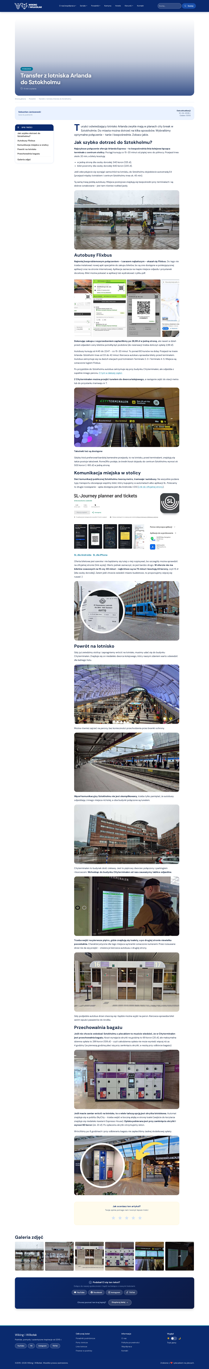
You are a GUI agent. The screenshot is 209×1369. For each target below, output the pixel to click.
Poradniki (95, 6)
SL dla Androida (82, 554)
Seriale (83, 6)
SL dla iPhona (100, 554)
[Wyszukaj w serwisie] (169, 5)
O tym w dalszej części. (110, 373)
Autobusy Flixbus (26, 140)
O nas (124, 1338)
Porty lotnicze (82, 1342)
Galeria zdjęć (24, 159)
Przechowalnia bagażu (28, 153)
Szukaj (188, 6)
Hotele (118, 6)
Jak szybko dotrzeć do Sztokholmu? (28, 135)
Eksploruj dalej (120, 1302)
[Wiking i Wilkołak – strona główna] (28, 6)
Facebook (96, 1292)
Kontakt (140, 6)
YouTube (79, 1292)
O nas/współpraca (67, 6)
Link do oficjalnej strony (150, 486)
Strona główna (20, 99)
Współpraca (126, 1346)
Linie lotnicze (81, 1346)
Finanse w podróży (84, 1351)
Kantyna (107, 6)
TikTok (130, 1292)
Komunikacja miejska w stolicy (33, 145)
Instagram (114, 1292)
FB (31, 1346)
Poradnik (26, 69)
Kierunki (128, 6)
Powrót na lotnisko (26, 149)
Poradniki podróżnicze (85, 1338)
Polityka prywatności (130, 1342)
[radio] (113, 1218)
